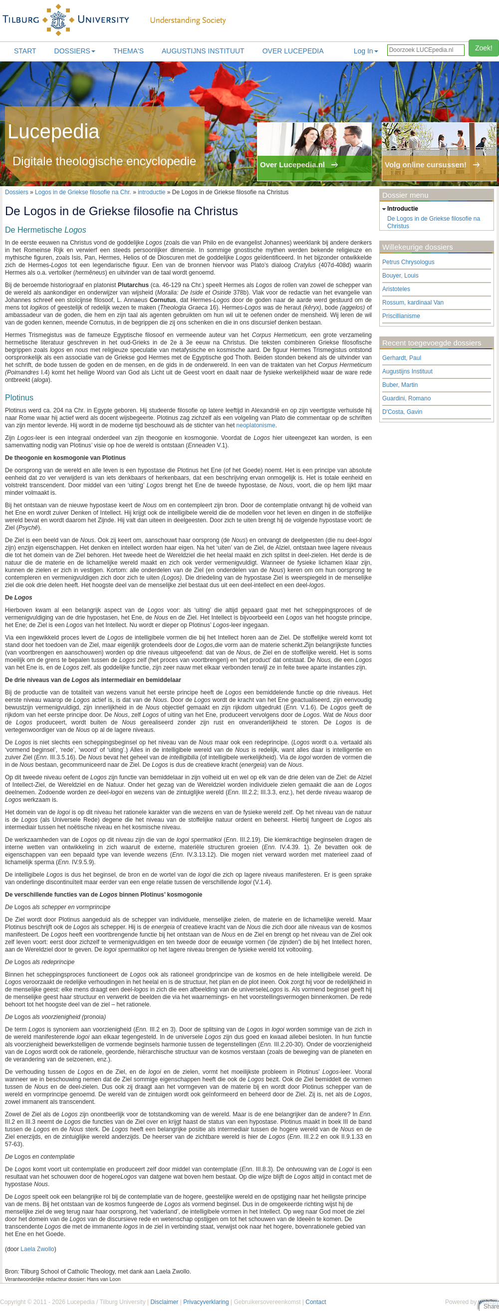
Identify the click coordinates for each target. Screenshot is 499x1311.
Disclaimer (164, 1302)
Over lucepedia (293, 51)
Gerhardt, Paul (401, 357)
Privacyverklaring (206, 1302)
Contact (315, 1302)
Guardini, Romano (406, 398)
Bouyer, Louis (400, 275)
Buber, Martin (400, 384)
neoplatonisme (256, 425)
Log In (366, 51)
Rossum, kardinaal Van (413, 302)
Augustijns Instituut (203, 51)
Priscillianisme (401, 316)
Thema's (128, 51)
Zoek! (484, 48)
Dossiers (74, 51)
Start (25, 51)
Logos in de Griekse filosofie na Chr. (83, 192)
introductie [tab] (399, 209)
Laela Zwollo (37, 1249)
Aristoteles (396, 289)
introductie (151, 192)
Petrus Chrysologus (408, 262)
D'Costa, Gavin (402, 411)
